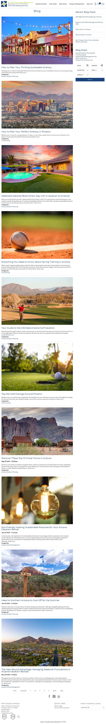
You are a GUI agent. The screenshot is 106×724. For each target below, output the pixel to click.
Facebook (49, 696)
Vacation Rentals (41, 4)
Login (42, 722)
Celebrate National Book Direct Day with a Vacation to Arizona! (35, 196)
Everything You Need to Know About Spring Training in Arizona (35, 262)
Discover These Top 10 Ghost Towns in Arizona (26, 458)
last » (62, 691)
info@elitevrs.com (7, 713)
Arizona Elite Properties (61, 708)
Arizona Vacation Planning (9, 76)
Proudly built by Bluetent (52, 722)
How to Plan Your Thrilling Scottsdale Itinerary (26, 67)
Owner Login (58, 706)
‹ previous (23, 691)
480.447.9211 (5, 711)
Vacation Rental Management (10, 545)
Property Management (76, 4)
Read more (23, 73)
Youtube (59, 696)
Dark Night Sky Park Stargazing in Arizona (89, 17)
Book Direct (63, 4)
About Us (90, 4)
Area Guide (53, 4)
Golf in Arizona (6, 403)
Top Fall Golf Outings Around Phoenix (21, 394)
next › (55, 691)
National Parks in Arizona (83, 35)
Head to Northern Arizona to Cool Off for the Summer (30, 600)
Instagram (54, 696)
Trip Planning (5, 140)
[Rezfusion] (18, 717)
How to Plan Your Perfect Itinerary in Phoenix (26, 132)
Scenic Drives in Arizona (83, 29)
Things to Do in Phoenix (83, 60)
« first (14, 691)
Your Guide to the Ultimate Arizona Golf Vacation (28, 328)
